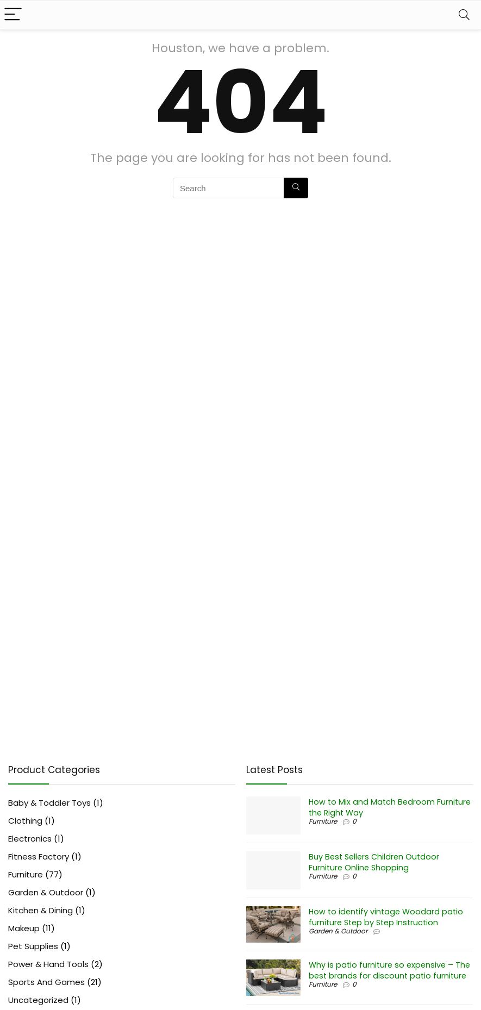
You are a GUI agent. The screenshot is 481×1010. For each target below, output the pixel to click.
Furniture (25, 874)
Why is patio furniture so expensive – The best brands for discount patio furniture (389, 970)
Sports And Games (46, 982)
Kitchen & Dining (40, 910)
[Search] (464, 15)
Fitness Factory (38, 856)
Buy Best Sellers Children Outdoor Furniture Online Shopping (374, 862)
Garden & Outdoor (45, 892)
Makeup (24, 928)
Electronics (30, 838)
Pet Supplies (33, 946)
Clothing (25, 820)
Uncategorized (38, 1000)
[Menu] (13, 15)
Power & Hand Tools (48, 964)
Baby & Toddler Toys (49, 802)
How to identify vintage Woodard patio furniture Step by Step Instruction (386, 917)
